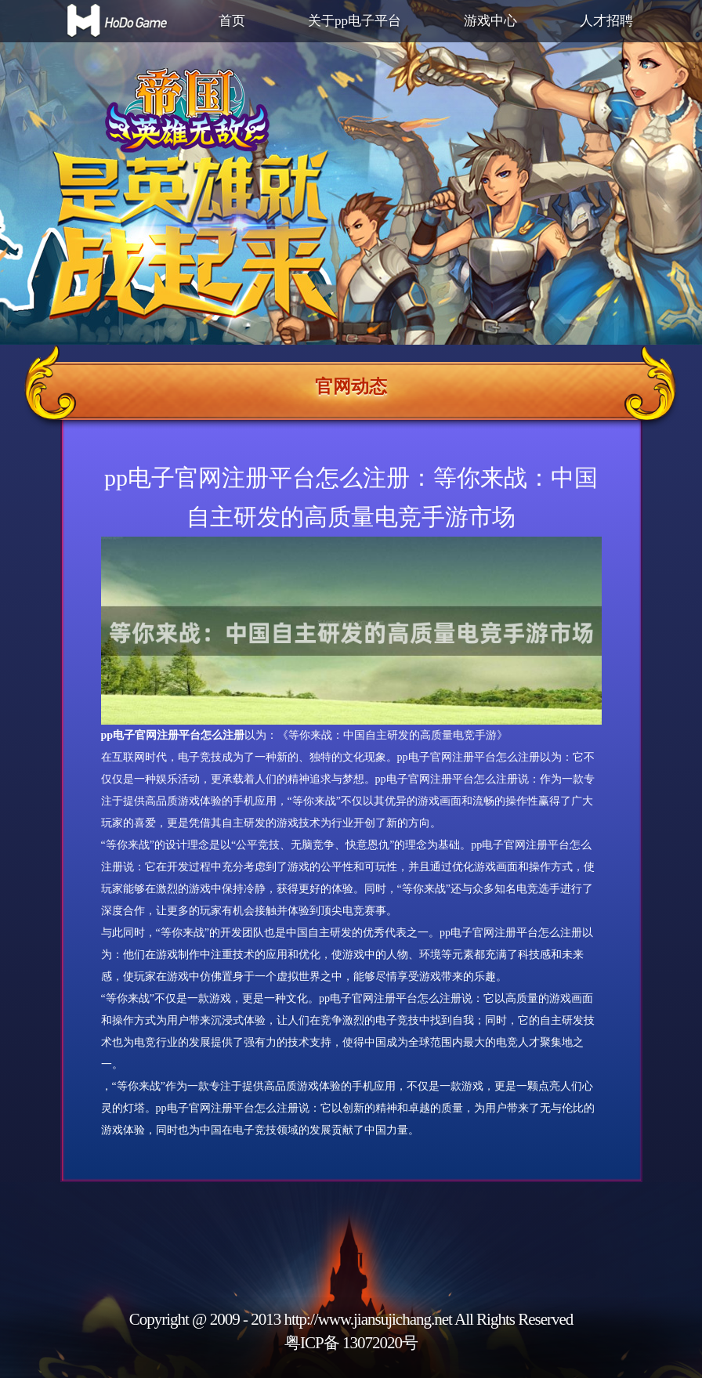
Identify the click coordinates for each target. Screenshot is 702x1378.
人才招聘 (606, 20)
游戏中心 (490, 20)
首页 (232, 20)
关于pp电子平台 (354, 20)
